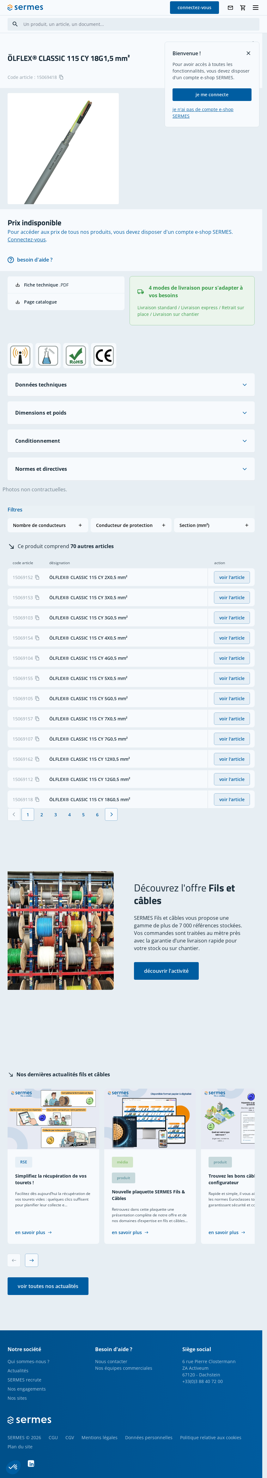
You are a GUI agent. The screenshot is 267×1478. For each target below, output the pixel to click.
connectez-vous (194, 7)
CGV (69, 1437)
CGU (53, 1437)
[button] (48, 525)
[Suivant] (111, 814)
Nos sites (17, 1398)
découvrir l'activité (166, 970)
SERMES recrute (24, 1380)
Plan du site (20, 1447)
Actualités (18, 1371)
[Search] (15, 24)
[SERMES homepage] (25, 7)
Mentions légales (100, 1437)
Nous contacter (111, 1361)
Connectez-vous (27, 239)
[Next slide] (31, 1260)
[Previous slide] (14, 1260)
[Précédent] (14, 814)
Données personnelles (149, 1437)
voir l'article (232, 577)
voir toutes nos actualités (48, 1286)
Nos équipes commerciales (123, 1368)
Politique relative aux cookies (210, 1437)
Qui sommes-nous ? (28, 1361)
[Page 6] (97, 814)
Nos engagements (27, 1389)
